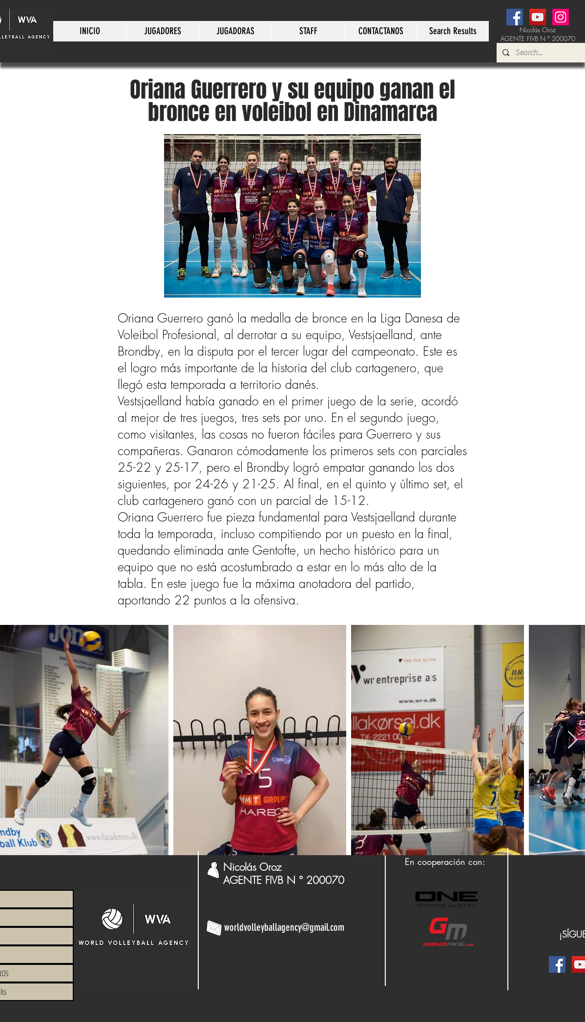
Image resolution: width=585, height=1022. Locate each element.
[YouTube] (537, 17)
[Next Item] (572, 740)
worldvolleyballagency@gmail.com (284, 927)
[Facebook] (514, 17)
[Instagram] (560, 17)
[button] (162, 31)
